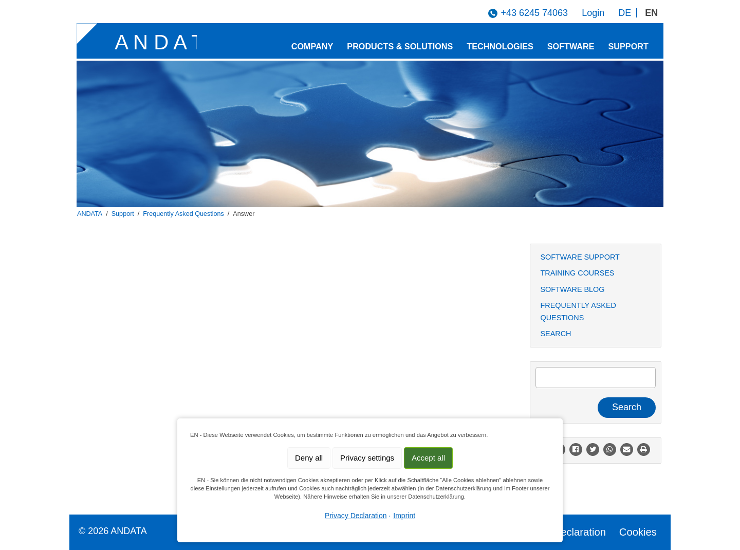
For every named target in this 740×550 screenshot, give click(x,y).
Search (556, 333)
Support (628, 46)
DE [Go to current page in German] (624, 13)
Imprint (404, 515)
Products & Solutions (400, 46)
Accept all (428, 457)
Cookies (638, 532)
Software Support (580, 257)
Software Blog (573, 289)
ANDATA (89, 213)
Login (593, 13)
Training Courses (578, 273)
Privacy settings (367, 457)
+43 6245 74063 (534, 13)
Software (571, 46)
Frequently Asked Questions (183, 213)
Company (312, 46)
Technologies (500, 46)
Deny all (309, 457)
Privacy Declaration (561, 532)
